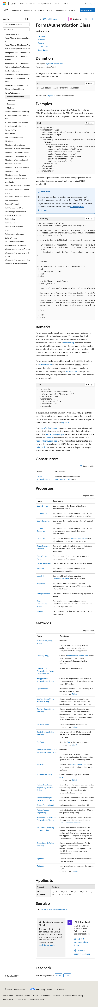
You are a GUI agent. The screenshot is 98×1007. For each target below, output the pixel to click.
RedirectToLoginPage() (45, 805)
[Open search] (86, 3)
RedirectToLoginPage (54, 434)
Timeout (40, 611)
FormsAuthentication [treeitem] (15, 96)
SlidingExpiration (43, 593)
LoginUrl (65, 422)
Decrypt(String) (43, 655)
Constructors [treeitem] (12, 100)
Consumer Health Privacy (73, 995)
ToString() (40, 866)
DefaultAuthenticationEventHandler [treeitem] (17, 80)
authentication (45, 364)
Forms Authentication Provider (54, 909)
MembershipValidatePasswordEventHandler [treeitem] (17, 180)
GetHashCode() (43, 724)
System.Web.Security (54, 63)
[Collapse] (26, 19)
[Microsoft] (4, 3)
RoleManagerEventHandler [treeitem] (15, 211)
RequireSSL (41, 583)
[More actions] (92, 19)
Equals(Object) (42, 688)
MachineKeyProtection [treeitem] (14, 137)
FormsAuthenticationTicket (77, 655)
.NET (44, 19)
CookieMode (42, 513)
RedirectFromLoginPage (46, 440)
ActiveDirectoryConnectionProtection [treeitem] (17, 40)
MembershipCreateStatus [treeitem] (15, 145)
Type (68, 742)
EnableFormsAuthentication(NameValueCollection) (45, 671)
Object (50, 95)
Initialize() (40, 764)
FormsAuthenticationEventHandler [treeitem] (17, 117)
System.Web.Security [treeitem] (13, 34)
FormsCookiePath (44, 563)
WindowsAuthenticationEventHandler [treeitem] (17, 254)
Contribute (45, 995)
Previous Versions (23, 995)
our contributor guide (48, 943)
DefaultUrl (40, 447)
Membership (68, 342)
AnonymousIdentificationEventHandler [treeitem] (17, 58)
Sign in (92, 3)
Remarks (41, 43)
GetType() (40, 742)
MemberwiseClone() (44, 774)
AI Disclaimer (8, 995)
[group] (65, 149)
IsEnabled (40, 568)
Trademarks (20, 999)
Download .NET (87, 10)
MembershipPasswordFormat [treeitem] (16, 160)
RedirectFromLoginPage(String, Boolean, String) (45, 787)
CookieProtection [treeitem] (12, 71)
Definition (41, 36)
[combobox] (16, 24)
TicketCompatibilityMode (42, 604)
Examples (41, 39)
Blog (34, 995)
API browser (53, 19)
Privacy (56, 995)
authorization (71, 371)
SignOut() (40, 858)
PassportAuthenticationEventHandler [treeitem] (17, 191)
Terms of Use (8, 999)
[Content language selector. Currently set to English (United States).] (14, 989)
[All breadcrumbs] (38, 19)
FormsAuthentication (48, 427)
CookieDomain (42, 506)
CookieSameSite (43, 521)
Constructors (43, 46)
